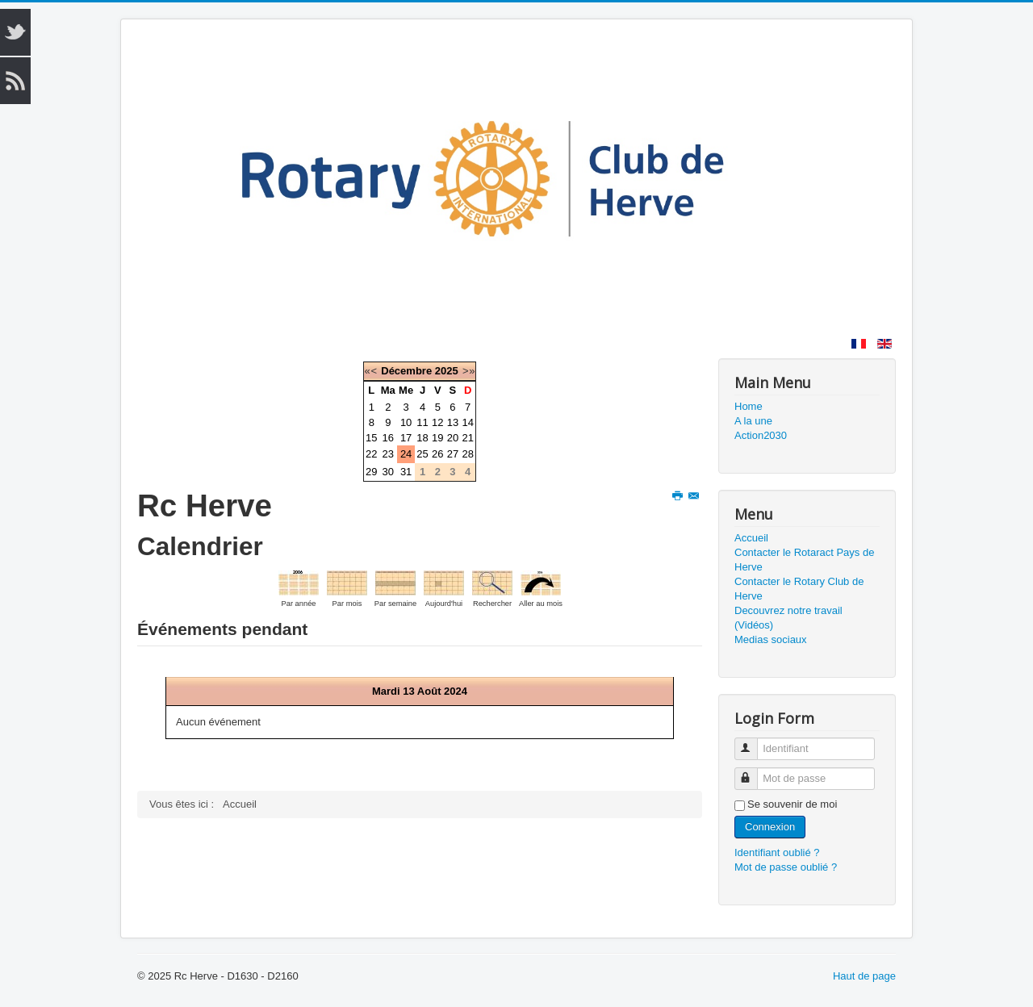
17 (406, 438)
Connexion (770, 827)
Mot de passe (753, 771)
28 (467, 454)
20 (452, 438)
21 (467, 438)
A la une (753, 421)
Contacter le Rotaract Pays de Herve (804, 559)
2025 (446, 371)
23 (388, 454)
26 (437, 454)
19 (437, 438)
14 (467, 422)
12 (437, 422)
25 (422, 454)
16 (388, 438)
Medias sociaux (770, 639)
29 (371, 472)
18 (422, 438)
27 (452, 454)
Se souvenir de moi (792, 804)
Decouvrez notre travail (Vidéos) (788, 617)
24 (406, 454)
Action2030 (760, 435)
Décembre (406, 371)
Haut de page (864, 976)
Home (748, 406)
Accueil (751, 538)
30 (388, 472)
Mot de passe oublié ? (785, 867)
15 (371, 438)
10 (406, 422)
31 (406, 472)
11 (422, 422)
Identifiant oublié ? (777, 852)
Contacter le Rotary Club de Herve (799, 588)
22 (371, 454)
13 (452, 422)
